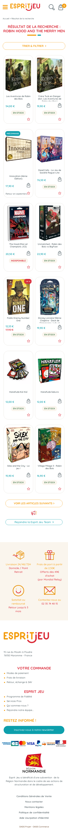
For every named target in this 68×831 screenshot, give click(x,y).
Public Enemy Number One (18, 319)
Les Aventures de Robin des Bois (18, 97)
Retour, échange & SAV (19, 682)
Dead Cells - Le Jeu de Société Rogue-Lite (49, 171)
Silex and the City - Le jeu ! (18, 467)
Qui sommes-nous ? (17, 705)
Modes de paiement (17, 673)
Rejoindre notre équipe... (20, 710)
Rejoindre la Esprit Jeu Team (33, 522)
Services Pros (13, 701)
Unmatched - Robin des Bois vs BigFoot (50, 245)
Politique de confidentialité (34, 812)
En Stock (18, 113)
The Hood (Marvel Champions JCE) (18, 245)
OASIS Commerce (41, 826)
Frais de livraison (15, 677)
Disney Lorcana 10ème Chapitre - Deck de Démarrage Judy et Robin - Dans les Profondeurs (49, 320)
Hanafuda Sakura (50, 392)
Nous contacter (34, 801)
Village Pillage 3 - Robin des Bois (50, 467)
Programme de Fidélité (19, 696)
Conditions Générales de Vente (34, 796)
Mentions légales (34, 807)
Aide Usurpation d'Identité (34, 817)
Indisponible (18, 261)
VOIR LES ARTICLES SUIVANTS (33, 503)
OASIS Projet (25, 826)
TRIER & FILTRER (33, 46)
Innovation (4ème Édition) (18, 177)
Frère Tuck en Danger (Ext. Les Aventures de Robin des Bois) (49, 98)
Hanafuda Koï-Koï (18, 392)
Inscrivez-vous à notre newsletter (34, 729)
